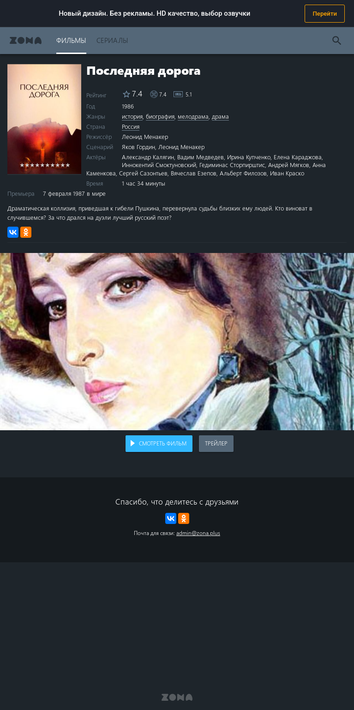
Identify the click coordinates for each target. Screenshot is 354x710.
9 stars (62, 164)
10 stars (67, 164)
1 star (21, 164)
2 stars (27, 164)
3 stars (32, 164)
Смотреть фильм (162, 443)
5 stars (42, 164)
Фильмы (71, 40)
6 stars (47, 164)
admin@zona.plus (198, 532)
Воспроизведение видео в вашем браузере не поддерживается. (177, 341)
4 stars (37, 164)
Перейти (324, 13)
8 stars (57, 164)
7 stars (52, 164)
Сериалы (112, 40)
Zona (26, 40)
